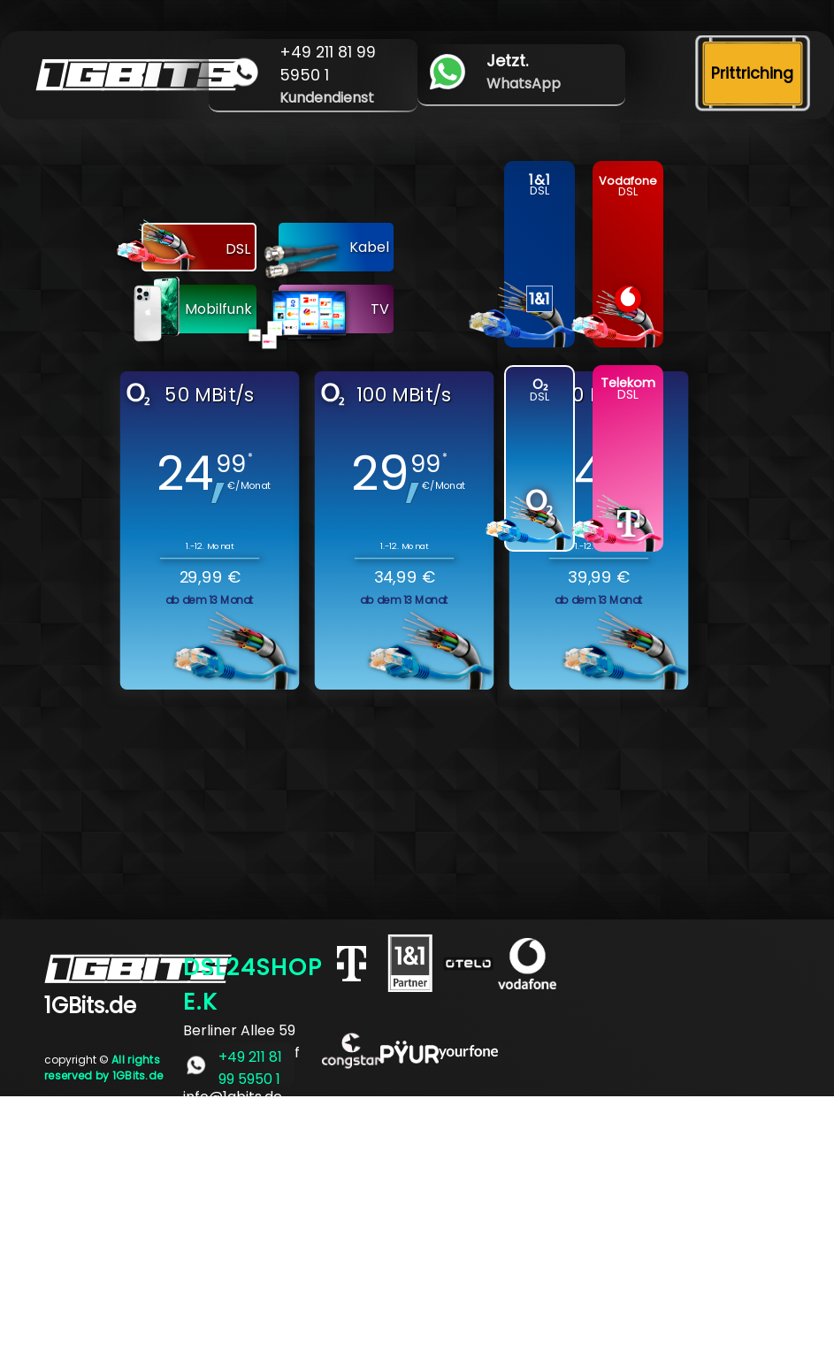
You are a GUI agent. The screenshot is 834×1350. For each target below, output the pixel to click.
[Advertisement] (417, 1220)
